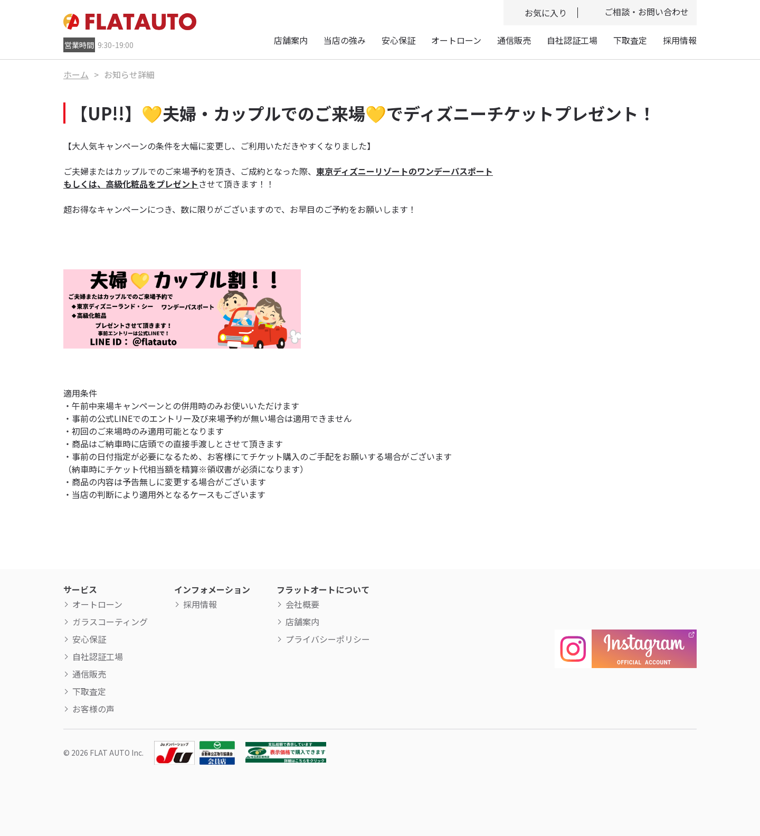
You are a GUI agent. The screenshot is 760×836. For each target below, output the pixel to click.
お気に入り (546, 12)
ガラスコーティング (110, 621)
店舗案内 (291, 40)
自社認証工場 (572, 40)
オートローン (456, 40)
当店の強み (345, 40)
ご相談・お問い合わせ (646, 11)
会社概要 (302, 604)
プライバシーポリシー (328, 639)
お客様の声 (93, 709)
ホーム (76, 74)
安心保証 (398, 40)
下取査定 (630, 40)
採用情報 (680, 40)
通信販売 (514, 40)
